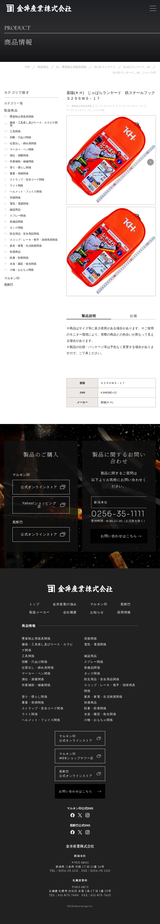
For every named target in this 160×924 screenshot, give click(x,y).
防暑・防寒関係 (16, 257)
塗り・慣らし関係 (17, 167)
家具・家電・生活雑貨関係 (23, 245)
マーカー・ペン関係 (19, 149)
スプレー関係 (15, 215)
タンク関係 (13, 227)
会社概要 (70, 612)
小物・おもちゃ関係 (19, 269)
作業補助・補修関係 (19, 161)
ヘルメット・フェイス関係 (23, 191)
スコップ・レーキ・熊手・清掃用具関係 (31, 239)
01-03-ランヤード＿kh (131, 106)
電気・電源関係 (16, 203)
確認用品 (12, 209)
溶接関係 (12, 197)
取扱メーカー (39, 612)
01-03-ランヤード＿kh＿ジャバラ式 (85, 110)
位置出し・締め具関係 (20, 143)
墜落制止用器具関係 (19, 116)
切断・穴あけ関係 (17, 137)
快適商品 (12, 251)
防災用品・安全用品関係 (21, 233)
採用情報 (124, 612)
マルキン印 (12, 278)
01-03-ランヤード (105, 106)
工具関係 (12, 131)
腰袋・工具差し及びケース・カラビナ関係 (31, 124)
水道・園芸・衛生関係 (20, 263)
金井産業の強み (65, 604)
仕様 (133, 316)
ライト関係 (13, 185)
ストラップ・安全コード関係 (24, 179)
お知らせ (97, 612)
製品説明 (89, 316)
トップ (34, 604)
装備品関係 (13, 221)
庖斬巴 (8, 284)
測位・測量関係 (16, 155)
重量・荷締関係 (16, 173)
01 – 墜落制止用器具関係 (79, 106)
